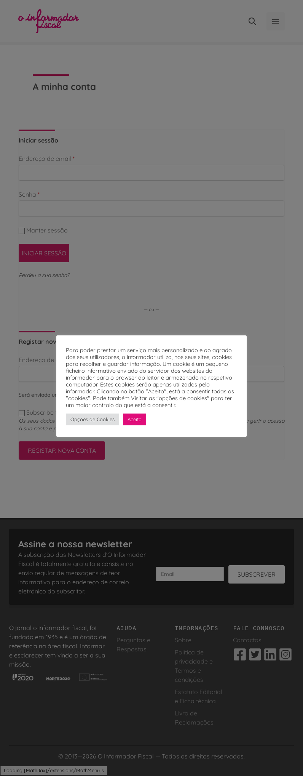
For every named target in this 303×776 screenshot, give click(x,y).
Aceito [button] (135, 419)
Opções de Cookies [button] (92, 419)
